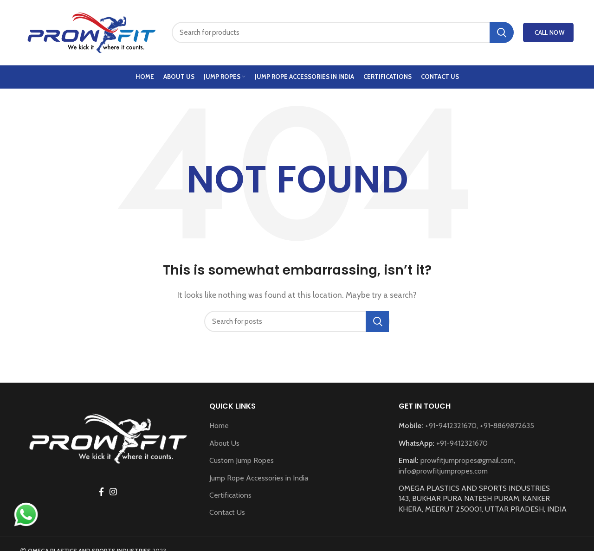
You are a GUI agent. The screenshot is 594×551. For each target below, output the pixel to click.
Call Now (549, 32)
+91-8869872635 (507, 425)
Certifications (230, 495)
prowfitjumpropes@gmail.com (467, 460)
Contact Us (227, 512)
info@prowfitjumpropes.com (443, 471)
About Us (224, 443)
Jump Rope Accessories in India (258, 478)
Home (219, 425)
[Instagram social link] (113, 492)
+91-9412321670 (451, 425)
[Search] (343, 32)
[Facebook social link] (101, 492)
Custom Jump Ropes (241, 460)
